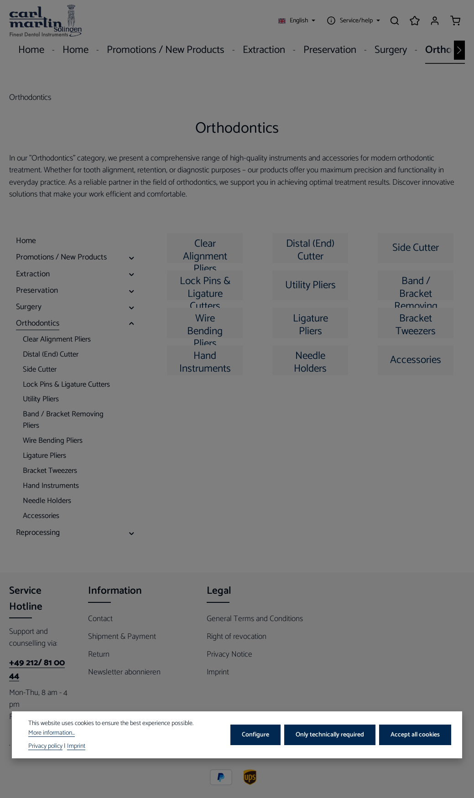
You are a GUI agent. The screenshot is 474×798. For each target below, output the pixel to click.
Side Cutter (415, 247)
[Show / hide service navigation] (352, 20)
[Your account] (435, 20)
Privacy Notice (229, 654)
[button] (132, 257)
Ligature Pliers (310, 324)
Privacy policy (45, 746)
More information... (51, 733)
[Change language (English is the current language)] (297, 20)
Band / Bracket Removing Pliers (416, 287)
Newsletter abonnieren (124, 672)
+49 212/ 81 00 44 (37, 670)
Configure (255, 735)
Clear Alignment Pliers (205, 249)
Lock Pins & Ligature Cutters (205, 287)
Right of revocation (236, 636)
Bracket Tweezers (416, 324)
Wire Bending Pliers (205, 324)
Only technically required (330, 735)
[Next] (459, 50)
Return (98, 654)
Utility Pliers (310, 285)
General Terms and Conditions (255, 618)
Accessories (415, 360)
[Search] (394, 20)
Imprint (218, 672)
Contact (100, 618)
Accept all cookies (415, 735)
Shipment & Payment (122, 636)
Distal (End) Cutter (310, 249)
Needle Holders (310, 361)
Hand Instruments (205, 361)
